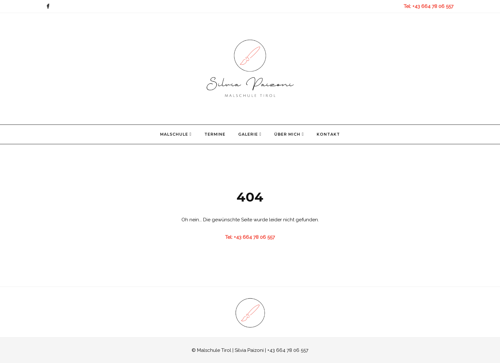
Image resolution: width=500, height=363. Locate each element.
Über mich (289, 134)
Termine (214, 134)
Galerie (249, 134)
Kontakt (328, 134)
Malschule (176, 134)
